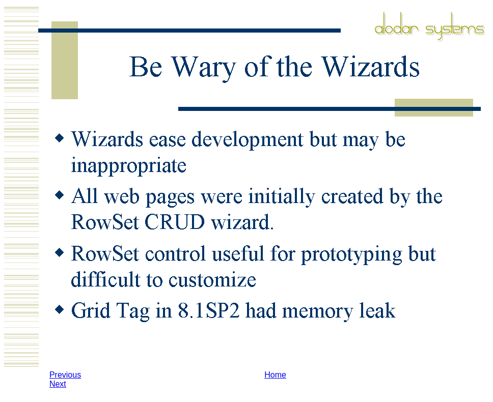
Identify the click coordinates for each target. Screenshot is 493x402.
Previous (65, 374)
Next (57, 384)
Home (275, 374)
